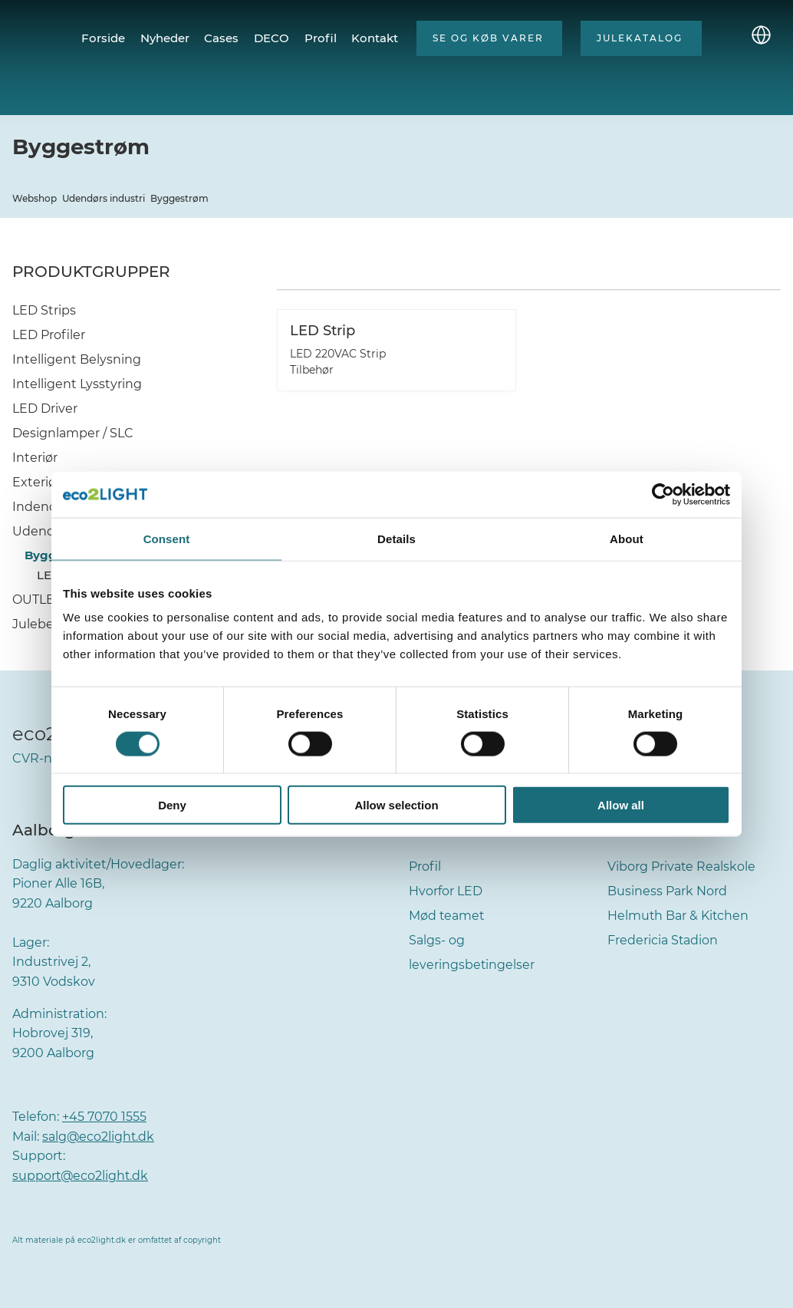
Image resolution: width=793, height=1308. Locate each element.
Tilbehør (312, 370)
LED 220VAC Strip (338, 354)
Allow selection (396, 805)
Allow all (620, 805)
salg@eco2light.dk (99, 1136)
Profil (425, 866)
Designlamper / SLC (72, 433)
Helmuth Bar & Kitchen (678, 915)
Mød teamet (447, 915)
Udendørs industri (103, 198)
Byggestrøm (179, 198)
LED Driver (44, 408)
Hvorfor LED (445, 891)
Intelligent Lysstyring (77, 384)
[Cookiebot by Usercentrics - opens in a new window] (663, 494)
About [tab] (626, 538)
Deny (172, 805)
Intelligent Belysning (76, 359)
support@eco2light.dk (81, 1175)
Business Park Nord (667, 891)
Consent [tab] (166, 538)
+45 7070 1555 (104, 1116)
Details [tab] (396, 538)
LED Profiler (48, 335)
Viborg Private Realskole (681, 866)
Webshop (34, 198)
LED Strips (44, 310)
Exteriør (36, 482)
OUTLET (36, 599)
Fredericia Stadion (663, 940)
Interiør (35, 457)
